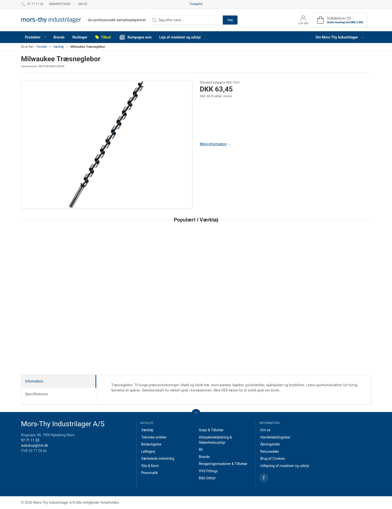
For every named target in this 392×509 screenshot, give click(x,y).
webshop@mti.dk (34, 446)
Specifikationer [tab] (36, 394)
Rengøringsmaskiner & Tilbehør (223, 464)
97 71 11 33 (30, 440)
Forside (41, 46)
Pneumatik (149, 473)
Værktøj (58, 46)
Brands (204, 457)
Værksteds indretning (157, 458)
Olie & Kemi (150, 466)
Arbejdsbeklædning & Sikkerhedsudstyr (215, 439)
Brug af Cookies (272, 458)
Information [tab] (34, 381)
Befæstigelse (151, 444)
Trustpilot (196, 4)
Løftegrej (148, 452)
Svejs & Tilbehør (211, 430)
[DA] (83, 20)
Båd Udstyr (207, 478)
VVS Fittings (208, 471)
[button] (35, 37)
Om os (82, 4)
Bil (201, 450)
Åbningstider (59, 4)
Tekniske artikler (153, 437)
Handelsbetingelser (275, 437)
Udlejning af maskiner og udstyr (284, 466)
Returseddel (269, 452)
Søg (230, 20)
